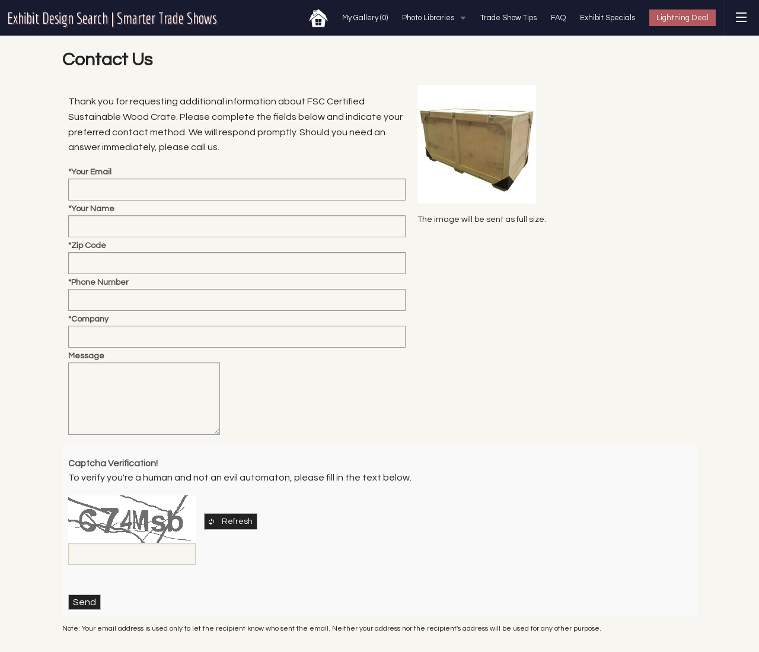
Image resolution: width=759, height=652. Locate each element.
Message (86, 356)
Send (84, 602)
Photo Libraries (428, 18)
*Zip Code (87, 245)
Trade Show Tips (508, 18)
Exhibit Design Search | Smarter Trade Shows (112, 18)
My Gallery (365, 18)
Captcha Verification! (113, 463)
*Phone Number (98, 282)
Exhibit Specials (607, 18)
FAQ (558, 18)
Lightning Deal (682, 18)
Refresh (229, 521)
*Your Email (89, 172)
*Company (88, 319)
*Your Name (91, 209)
